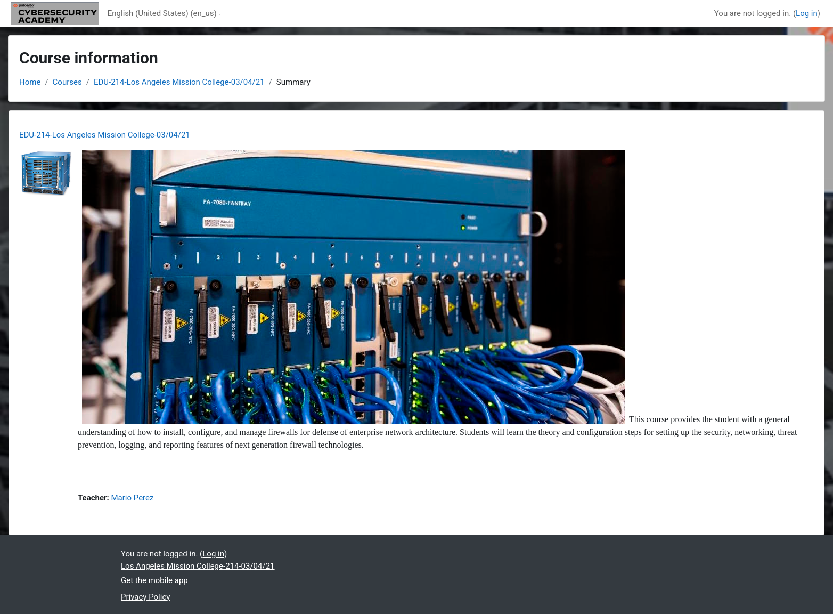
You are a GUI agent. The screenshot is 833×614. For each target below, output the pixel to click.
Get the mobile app (154, 580)
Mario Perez (132, 498)
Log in (807, 13)
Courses (67, 82)
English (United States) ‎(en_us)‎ (162, 13)
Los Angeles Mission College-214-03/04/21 (198, 566)
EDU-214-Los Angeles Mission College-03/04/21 (179, 82)
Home (29, 82)
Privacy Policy (145, 597)
